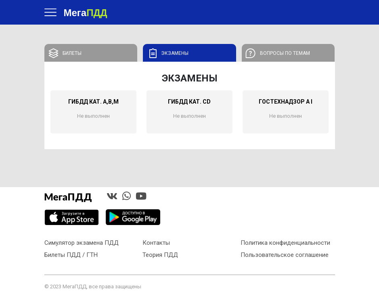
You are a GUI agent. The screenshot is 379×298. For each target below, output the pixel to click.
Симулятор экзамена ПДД (81, 242)
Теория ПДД (160, 254)
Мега (85, 12)
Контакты (156, 242)
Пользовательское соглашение (285, 254)
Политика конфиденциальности (285, 242)
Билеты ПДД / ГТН (71, 254)
